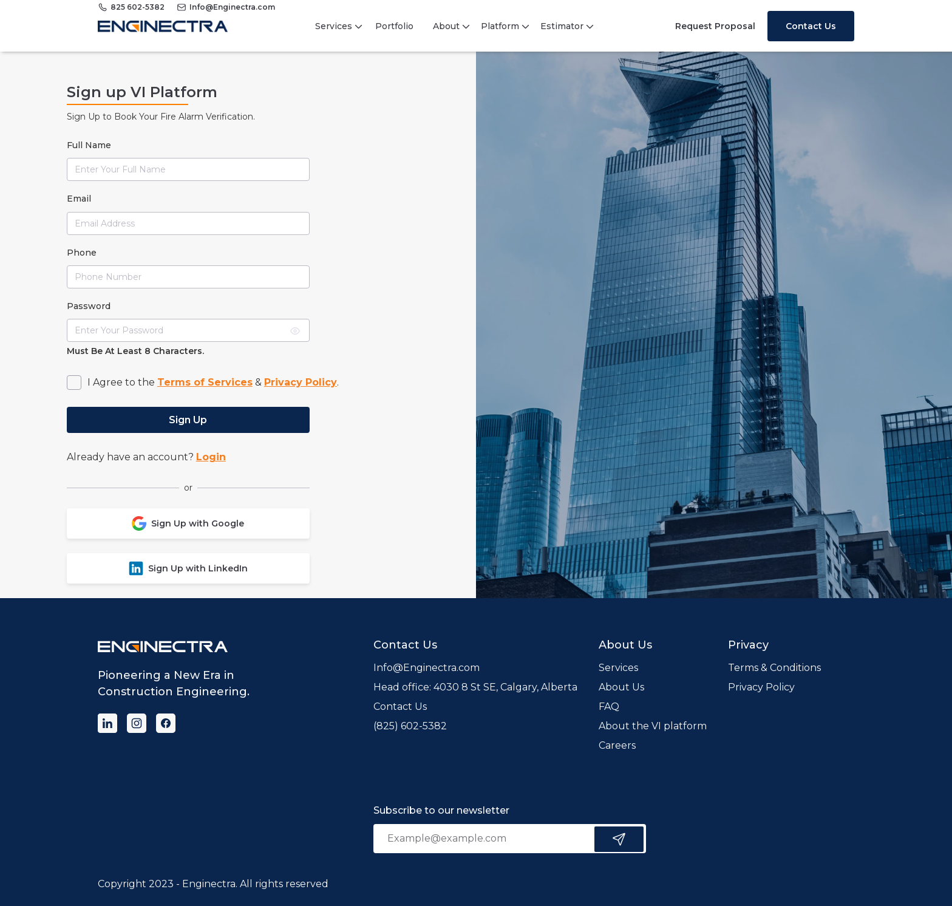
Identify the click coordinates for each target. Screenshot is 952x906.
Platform (500, 26)
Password (88, 306)
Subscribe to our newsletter (441, 810)
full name (89, 145)
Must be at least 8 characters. (135, 351)
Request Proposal (715, 26)
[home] (163, 26)
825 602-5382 (137, 7)
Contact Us (811, 26)
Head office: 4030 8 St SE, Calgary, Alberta (475, 687)
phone (82, 252)
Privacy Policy (761, 687)
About (446, 26)
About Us (621, 687)
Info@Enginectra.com (232, 7)
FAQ (609, 706)
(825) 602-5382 (410, 726)
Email (79, 198)
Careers (617, 745)
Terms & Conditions (774, 667)
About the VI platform (653, 726)
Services (333, 26)
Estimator (561, 26)
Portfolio (394, 26)
